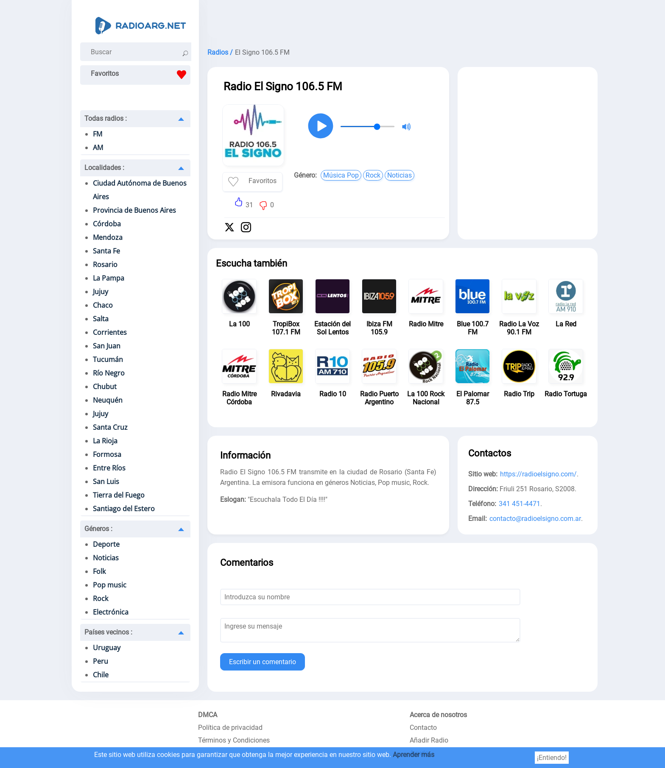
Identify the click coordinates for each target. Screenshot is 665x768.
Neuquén (108, 400)
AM (98, 147)
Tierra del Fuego (119, 495)
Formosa (107, 454)
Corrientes (110, 332)
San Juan (106, 346)
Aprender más (413, 755)
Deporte (106, 544)
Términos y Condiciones (234, 740)
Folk (99, 571)
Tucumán (108, 359)
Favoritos (140, 74)
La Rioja (105, 440)
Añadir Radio (429, 740)
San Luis (106, 481)
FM (97, 134)
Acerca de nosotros (438, 715)
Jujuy (100, 291)
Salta (101, 318)
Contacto (423, 727)
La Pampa (108, 278)
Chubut (105, 386)
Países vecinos (108, 632)
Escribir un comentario (262, 662)
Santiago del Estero (124, 508)
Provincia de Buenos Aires (134, 210)
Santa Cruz (110, 427)
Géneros (98, 529)
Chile (101, 674)
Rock (100, 598)
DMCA (207, 715)
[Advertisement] (402, 21)
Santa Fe (106, 251)
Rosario (105, 264)
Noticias (106, 557)
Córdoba (107, 223)
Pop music (109, 585)
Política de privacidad (230, 727)
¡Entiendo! (552, 758)
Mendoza (108, 237)
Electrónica (111, 612)
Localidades (104, 168)
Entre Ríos (109, 468)
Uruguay (106, 647)
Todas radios (105, 118)
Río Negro (109, 373)
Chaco (103, 305)
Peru (100, 661)
